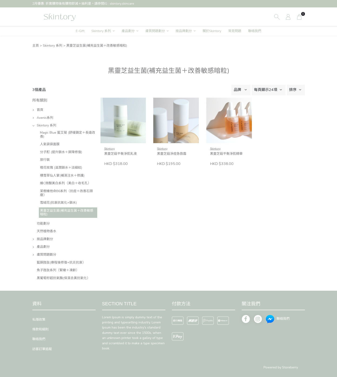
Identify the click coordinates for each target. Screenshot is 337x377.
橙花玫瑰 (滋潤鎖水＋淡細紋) (61, 167)
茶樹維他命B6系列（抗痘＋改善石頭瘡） (66, 193)
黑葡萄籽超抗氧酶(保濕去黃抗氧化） (63, 278)
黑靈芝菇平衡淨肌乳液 (120, 153)
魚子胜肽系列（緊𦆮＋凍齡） (58, 270)
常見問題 (234, 31)
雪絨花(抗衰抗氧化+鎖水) (58, 202)
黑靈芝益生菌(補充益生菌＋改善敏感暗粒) (66, 212)
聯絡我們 (254, 31)
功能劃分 (43, 223)
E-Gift (80, 31)
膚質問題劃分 (155, 31)
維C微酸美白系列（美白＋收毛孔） (65, 183)
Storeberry (290, 367)
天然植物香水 (46, 231)
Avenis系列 (45, 118)
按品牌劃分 (184, 31)
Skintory (109, 148)
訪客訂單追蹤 (42, 349)
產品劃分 (128, 31)
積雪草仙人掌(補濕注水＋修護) (62, 175)
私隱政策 (38, 319)
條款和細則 (40, 329)
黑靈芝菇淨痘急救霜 (171, 153)
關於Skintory (212, 31)
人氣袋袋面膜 (50, 144)
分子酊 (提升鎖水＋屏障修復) (61, 152)
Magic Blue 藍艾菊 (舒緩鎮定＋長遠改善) (67, 134)
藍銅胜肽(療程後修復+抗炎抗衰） (61, 262)
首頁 (40, 110)
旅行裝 (45, 160)
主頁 (35, 45)
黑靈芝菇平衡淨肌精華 (226, 153)
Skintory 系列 (101, 31)
